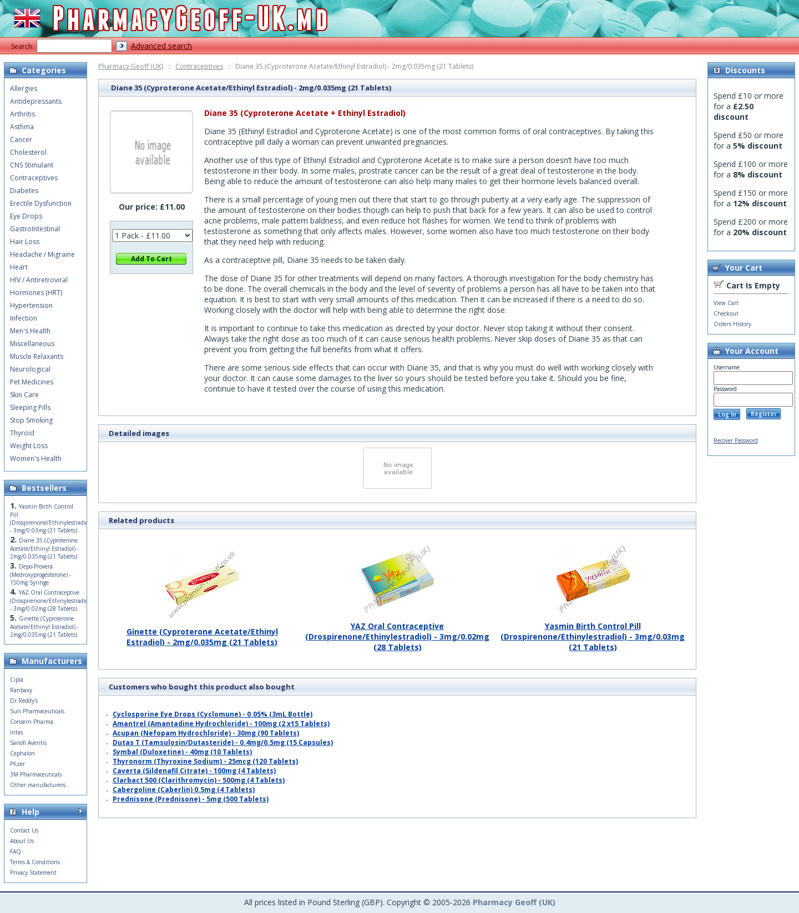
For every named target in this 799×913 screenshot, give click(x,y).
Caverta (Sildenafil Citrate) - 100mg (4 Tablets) (194, 770)
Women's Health (36, 458)
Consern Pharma (31, 722)
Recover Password (736, 440)
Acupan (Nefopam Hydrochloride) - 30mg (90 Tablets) (206, 733)
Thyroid (22, 433)
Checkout (726, 313)
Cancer (21, 139)
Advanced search (161, 45)
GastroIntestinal (35, 229)
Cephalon (22, 753)
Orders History (732, 324)
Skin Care (24, 394)
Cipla (16, 679)
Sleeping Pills (30, 407)
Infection (23, 318)
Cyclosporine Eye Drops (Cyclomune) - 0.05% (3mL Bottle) (212, 714)
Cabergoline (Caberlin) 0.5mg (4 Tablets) (184, 789)
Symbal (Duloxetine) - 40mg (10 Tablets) (182, 752)
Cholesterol (28, 152)
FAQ (15, 851)
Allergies (23, 88)
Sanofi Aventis (28, 743)
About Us (22, 841)
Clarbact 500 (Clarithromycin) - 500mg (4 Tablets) (199, 780)
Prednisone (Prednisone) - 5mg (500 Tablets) (191, 799)
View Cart (726, 303)
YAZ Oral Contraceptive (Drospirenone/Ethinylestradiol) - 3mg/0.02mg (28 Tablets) (397, 632)
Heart (19, 267)
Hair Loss (24, 241)
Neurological (30, 369)
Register (764, 414)
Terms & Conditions (35, 862)
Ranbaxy (21, 690)
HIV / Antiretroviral (39, 280)
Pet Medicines (31, 382)
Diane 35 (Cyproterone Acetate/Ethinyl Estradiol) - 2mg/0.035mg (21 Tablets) (44, 548)
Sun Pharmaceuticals (37, 711)
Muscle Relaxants (36, 356)
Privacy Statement (33, 872)
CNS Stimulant (31, 165)
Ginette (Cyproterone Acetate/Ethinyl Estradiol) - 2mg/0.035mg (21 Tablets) (202, 632)
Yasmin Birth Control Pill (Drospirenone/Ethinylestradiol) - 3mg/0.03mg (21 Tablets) (592, 632)
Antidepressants (36, 101)
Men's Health (30, 331)
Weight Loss (29, 445)
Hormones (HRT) (36, 292)
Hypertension (31, 305)
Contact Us (24, 830)
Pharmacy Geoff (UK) (130, 66)
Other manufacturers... (40, 785)
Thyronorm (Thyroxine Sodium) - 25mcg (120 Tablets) (205, 761)
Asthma (22, 126)
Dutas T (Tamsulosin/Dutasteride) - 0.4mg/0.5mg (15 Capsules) (223, 742)
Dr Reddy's (24, 700)
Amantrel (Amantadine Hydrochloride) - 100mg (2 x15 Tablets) (221, 723)
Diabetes (24, 190)
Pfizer (17, 764)
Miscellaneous (32, 343)
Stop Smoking (31, 420)
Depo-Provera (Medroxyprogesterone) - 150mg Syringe (40, 574)
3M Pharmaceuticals (36, 774)
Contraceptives (199, 66)
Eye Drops (26, 216)
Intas (16, 732)
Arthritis (22, 114)
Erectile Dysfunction (41, 203)
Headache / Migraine (42, 254)
